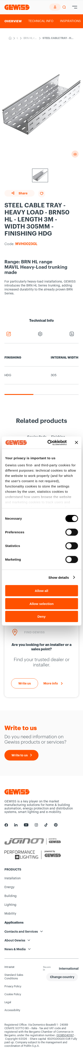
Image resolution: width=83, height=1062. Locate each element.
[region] (41, 372)
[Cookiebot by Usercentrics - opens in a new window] (49, 442)
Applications (13, 922)
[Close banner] (76, 442)
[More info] (53, 683)
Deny (41, 616)
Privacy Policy (12, 986)
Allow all (41, 591)
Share (19, 193)
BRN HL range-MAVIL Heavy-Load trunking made (30, 38)
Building (10, 896)
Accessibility (12, 1010)
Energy (9, 887)
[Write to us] (24, 683)
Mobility (10, 913)
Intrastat (9, 967)
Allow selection (41, 603)
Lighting (10, 904)
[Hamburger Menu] (75, 7)
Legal (7, 1002)
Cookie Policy (12, 994)
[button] (62, 977)
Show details (58, 577)
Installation (17, 38)
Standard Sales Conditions (13, 977)
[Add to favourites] (41, 193)
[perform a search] (64, 7)
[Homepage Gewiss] (16, 7)
